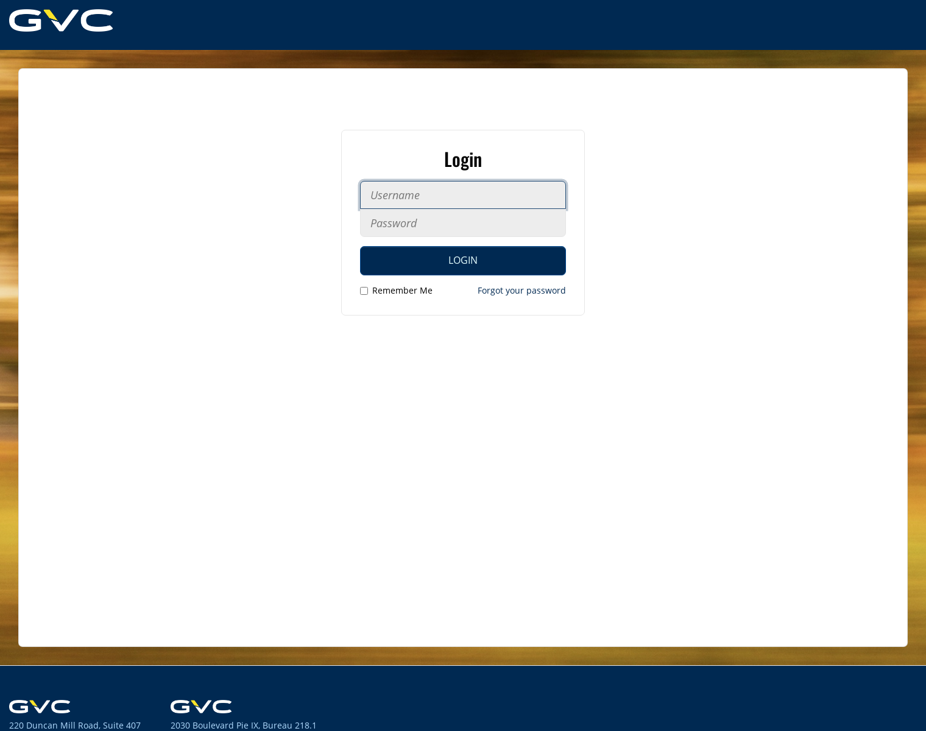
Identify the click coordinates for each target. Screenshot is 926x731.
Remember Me (396, 290)
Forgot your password (522, 290)
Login (463, 260)
